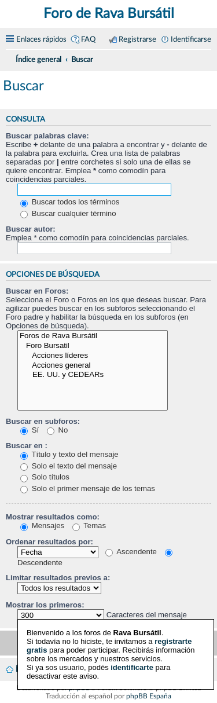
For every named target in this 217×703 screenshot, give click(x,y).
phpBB (79, 687)
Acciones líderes (93, 356)
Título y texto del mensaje (69, 454)
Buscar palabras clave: (47, 135)
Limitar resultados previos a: (58, 577)
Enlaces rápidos (41, 39)
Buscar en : (26, 445)
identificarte (132, 665)
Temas (89, 525)
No (57, 430)
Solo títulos (44, 477)
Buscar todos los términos (69, 201)
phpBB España (148, 696)
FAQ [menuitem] (88, 39)
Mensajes (42, 525)
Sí (29, 430)
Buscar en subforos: (43, 421)
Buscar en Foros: (37, 291)
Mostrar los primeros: (45, 605)
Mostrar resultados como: (53, 516)
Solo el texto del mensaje (68, 466)
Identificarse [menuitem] (191, 39)
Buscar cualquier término (68, 213)
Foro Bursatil (93, 346)
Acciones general (93, 366)
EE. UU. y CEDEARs (93, 375)
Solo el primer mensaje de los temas (87, 488)
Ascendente (131, 551)
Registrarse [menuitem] (137, 39)
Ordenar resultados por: (49, 541)
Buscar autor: (31, 229)
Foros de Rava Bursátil (93, 336)
